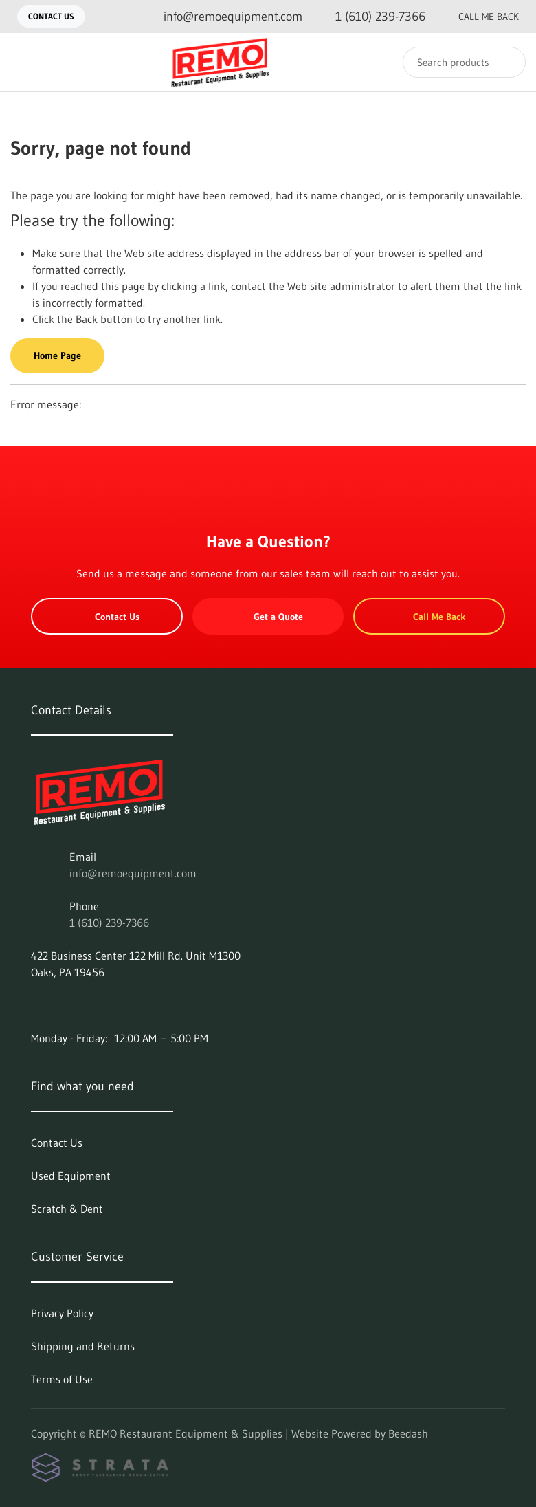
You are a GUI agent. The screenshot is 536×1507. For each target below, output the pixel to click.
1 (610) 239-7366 (109, 923)
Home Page (57, 355)
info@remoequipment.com (133, 873)
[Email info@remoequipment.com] (222, 17)
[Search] (464, 62)
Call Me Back (477, 16)
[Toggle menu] (24, 62)
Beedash (408, 1433)
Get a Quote (268, 616)
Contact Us (51, 16)
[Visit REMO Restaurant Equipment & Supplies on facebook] (37, 1005)
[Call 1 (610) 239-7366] (369, 17)
